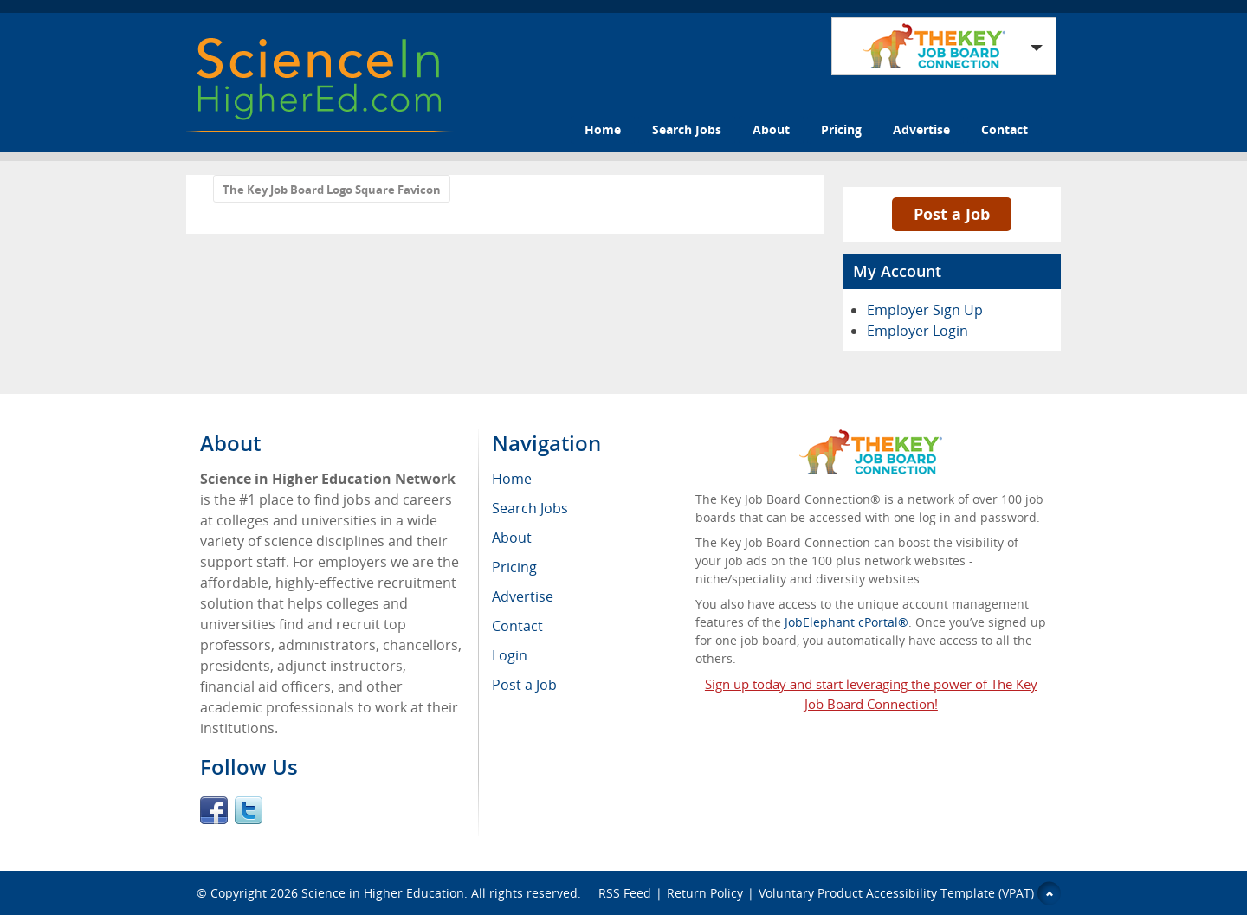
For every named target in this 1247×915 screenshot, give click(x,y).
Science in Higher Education (382, 893)
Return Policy (705, 893)
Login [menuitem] (509, 655)
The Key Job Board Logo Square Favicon (332, 189)
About (771, 129)
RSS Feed (624, 893)
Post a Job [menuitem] (524, 684)
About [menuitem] (512, 537)
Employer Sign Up (925, 309)
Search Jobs (686, 129)
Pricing (841, 129)
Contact (1004, 129)
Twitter (248, 810)
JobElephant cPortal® (846, 622)
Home (603, 129)
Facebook (214, 810)
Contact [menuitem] (517, 625)
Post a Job (952, 213)
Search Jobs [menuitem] (530, 508)
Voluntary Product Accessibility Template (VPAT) (896, 893)
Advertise (921, 129)
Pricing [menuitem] (514, 567)
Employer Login (917, 330)
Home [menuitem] (512, 478)
